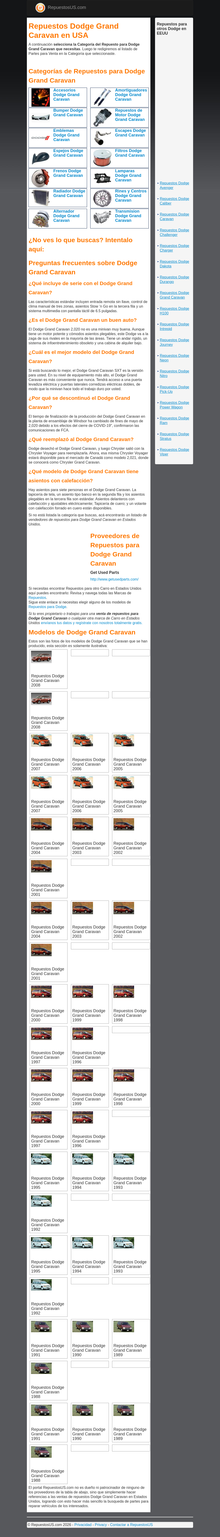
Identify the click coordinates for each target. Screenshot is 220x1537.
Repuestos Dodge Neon (174, 358)
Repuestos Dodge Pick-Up (174, 389)
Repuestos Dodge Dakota (174, 264)
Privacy (101, 1525)
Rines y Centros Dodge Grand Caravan (131, 196)
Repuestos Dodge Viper (174, 452)
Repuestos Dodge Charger (174, 248)
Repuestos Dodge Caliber (174, 201)
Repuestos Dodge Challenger (174, 232)
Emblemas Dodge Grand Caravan (66, 135)
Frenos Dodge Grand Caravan (68, 173)
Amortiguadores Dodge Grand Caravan (131, 95)
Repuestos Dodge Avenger (174, 185)
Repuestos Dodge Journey (174, 342)
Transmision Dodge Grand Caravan (128, 216)
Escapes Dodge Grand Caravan (130, 132)
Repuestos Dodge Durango (174, 279)
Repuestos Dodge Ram (174, 420)
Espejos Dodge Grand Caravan (68, 153)
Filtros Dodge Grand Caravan (130, 153)
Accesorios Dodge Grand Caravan (66, 95)
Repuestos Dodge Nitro (174, 373)
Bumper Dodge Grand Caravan (68, 112)
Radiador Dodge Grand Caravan (69, 193)
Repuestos (37, 598)
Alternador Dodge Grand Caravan (66, 216)
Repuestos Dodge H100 (174, 311)
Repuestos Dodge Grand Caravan (174, 295)
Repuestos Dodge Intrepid (174, 326)
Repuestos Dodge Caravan (174, 216)
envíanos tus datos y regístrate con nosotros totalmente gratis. (92, 623)
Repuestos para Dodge (47, 607)
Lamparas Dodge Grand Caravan (128, 175)
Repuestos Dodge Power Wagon (174, 405)
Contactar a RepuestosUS (131, 1525)
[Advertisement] (176, 106)
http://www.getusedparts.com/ (114, 579)
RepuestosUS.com (60, 8)
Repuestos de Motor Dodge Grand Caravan (130, 115)
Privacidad (83, 1525)
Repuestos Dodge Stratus (174, 436)
